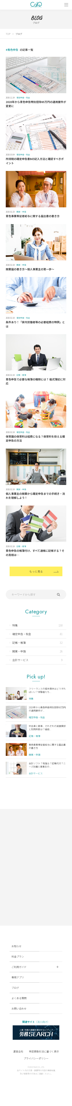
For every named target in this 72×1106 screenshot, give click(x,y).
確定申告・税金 (23, 97)
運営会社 (18, 1051)
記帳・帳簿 (21, 374)
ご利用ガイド (35, 967)
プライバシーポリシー (36, 1058)
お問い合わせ (19, 1008)
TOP (8, 33)
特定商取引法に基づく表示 (44, 1051)
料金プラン (18, 956)
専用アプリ (18, 977)
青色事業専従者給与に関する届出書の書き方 (33, 216)
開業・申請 (21, 211)
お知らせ (17, 946)
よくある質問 (19, 998)
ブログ (18, 33)
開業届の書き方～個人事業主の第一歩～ (30, 269)
